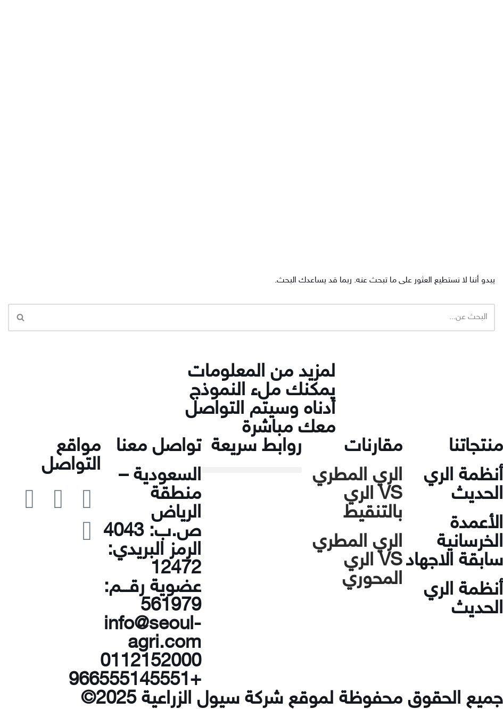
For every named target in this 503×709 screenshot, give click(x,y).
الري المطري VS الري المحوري (357, 561)
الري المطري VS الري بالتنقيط (357, 494)
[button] (251, 470)
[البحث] (263, 317)
